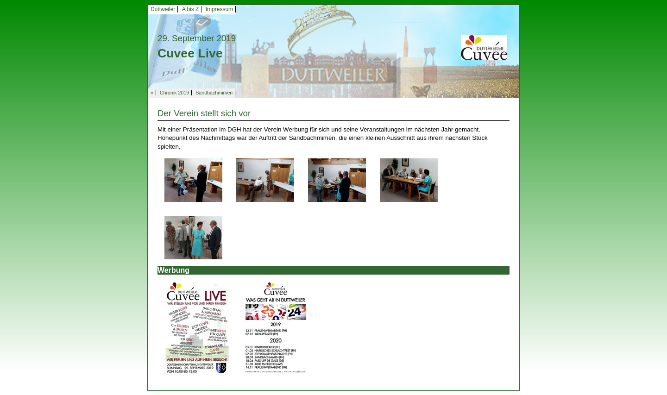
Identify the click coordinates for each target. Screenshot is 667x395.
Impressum (219, 9)
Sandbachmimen (214, 92)
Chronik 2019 (174, 92)
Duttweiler (163, 9)
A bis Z (190, 9)
